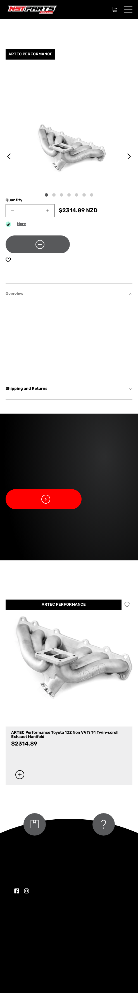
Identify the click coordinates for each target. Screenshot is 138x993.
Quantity (14, 200)
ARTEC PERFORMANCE (64, 605)
